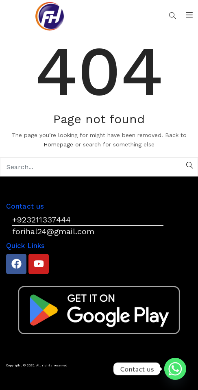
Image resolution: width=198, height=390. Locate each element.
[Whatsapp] (175, 369)
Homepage (58, 144)
